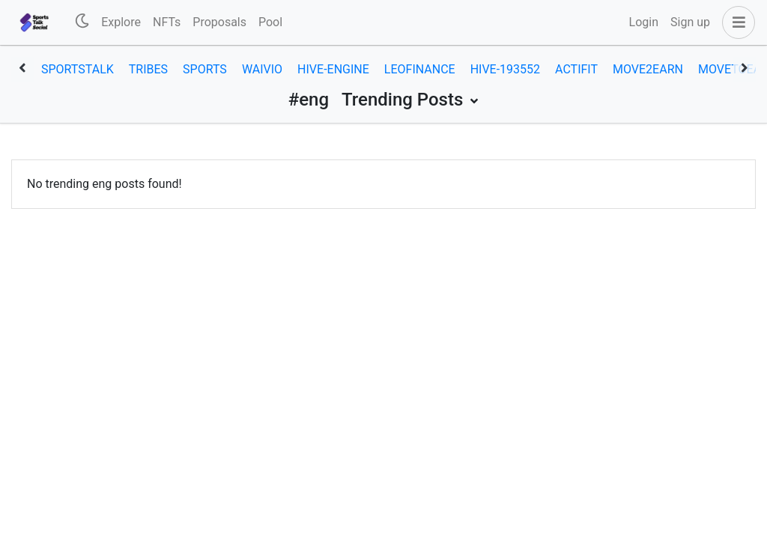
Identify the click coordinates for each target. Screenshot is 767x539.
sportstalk (77, 69)
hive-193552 (505, 69)
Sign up (690, 22)
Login (643, 22)
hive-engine (333, 69)
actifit (576, 69)
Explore (121, 22)
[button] (735, 22)
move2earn (648, 69)
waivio (262, 69)
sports (205, 69)
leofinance (419, 69)
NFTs (167, 22)
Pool (270, 22)
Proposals (219, 22)
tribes (148, 69)
